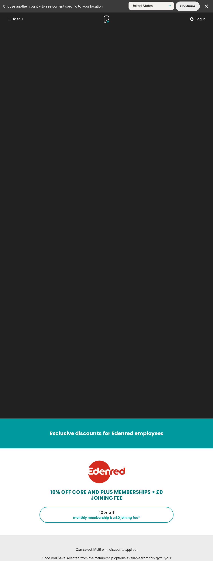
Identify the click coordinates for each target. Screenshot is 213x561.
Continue (187, 6)
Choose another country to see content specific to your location (53, 6)
